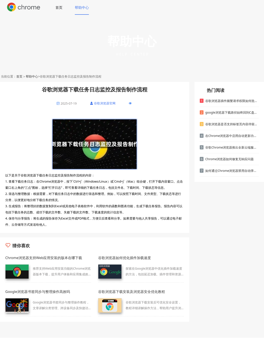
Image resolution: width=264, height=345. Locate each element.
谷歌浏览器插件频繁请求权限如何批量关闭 (229, 101)
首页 (58, 7)
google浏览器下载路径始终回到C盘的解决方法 (229, 112)
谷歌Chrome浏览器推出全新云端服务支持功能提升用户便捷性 (229, 147)
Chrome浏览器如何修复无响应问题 (227, 159)
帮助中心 (82, 7)
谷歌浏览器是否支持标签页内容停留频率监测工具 (229, 124)
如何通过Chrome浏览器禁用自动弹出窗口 (229, 171)
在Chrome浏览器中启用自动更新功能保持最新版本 (229, 136)
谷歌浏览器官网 (105, 103)
